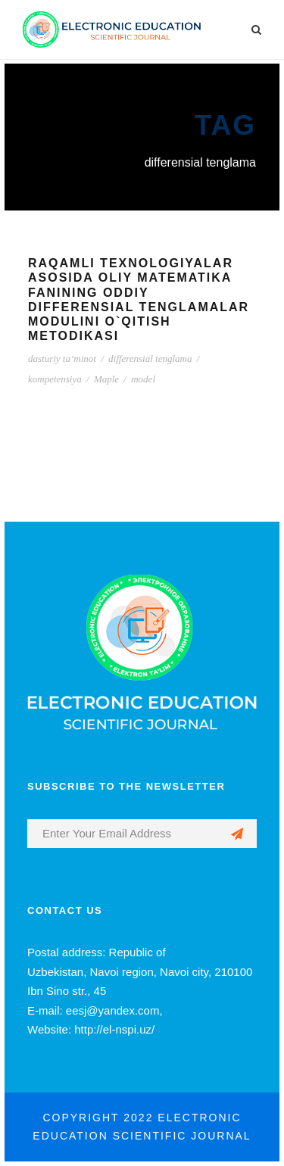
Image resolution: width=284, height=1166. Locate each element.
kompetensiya (55, 379)
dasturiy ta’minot (62, 358)
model (143, 379)
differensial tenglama (150, 358)
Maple (106, 379)
